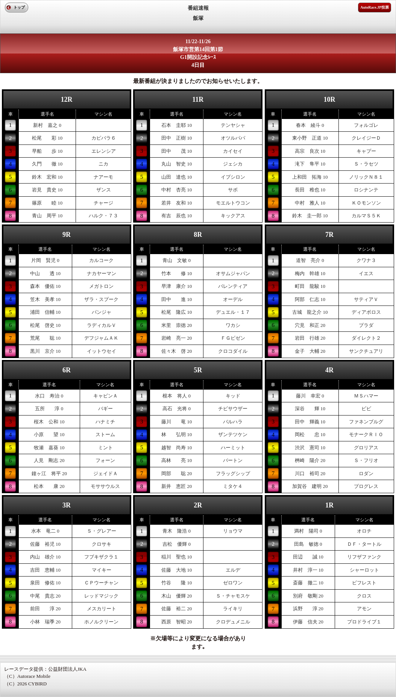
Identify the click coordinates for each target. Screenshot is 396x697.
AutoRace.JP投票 (374, 7)
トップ (19, 7)
